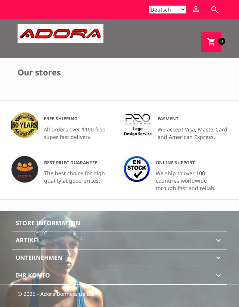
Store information (48, 223)
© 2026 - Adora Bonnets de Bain (58, 293)
